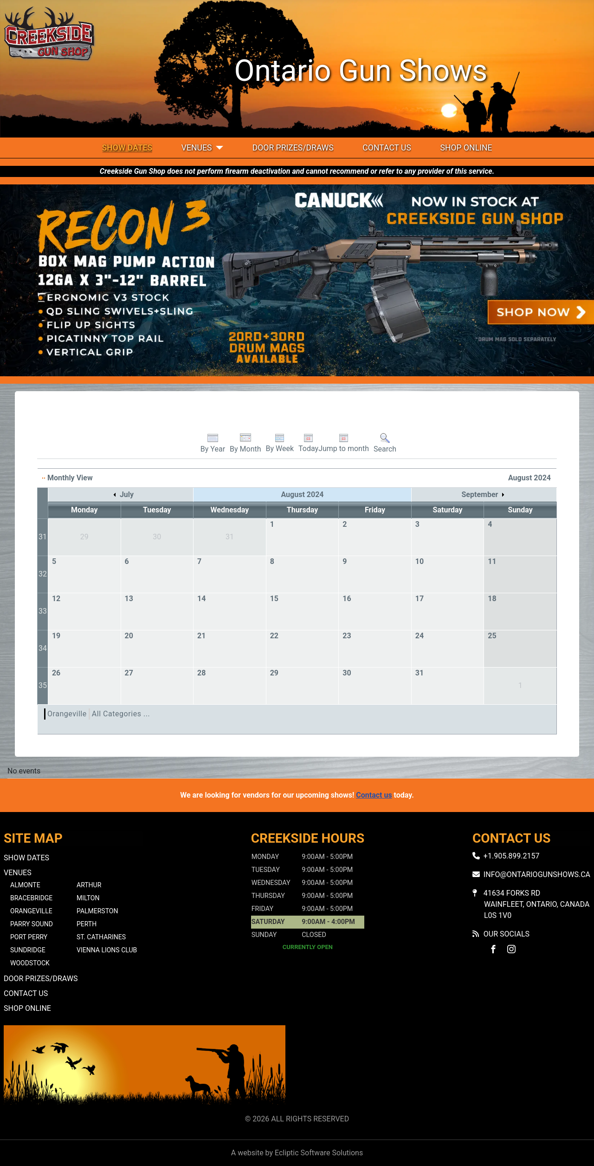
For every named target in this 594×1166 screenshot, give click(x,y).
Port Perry (28, 937)
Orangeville (67, 713)
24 (419, 635)
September (482, 494)
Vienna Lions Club (107, 950)
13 (128, 598)
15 (274, 598)
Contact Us (386, 147)
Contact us (374, 795)
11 (492, 561)
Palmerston (97, 911)
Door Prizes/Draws (293, 147)
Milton (88, 898)
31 (43, 536)
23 (346, 635)
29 (274, 672)
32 (43, 574)
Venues (196, 147)
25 (492, 635)
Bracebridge (31, 898)
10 (419, 561)
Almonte (25, 885)
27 (128, 672)
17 (419, 598)
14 (201, 598)
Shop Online (466, 147)
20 (128, 635)
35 (43, 685)
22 (274, 635)
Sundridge (27, 950)
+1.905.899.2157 (512, 856)
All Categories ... (121, 713)
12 (56, 598)
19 (56, 635)
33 (43, 611)
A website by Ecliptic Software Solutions (297, 1152)
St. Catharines (101, 937)
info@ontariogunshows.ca (537, 874)
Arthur (89, 885)
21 (201, 635)
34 (43, 648)
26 (56, 672)
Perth (87, 924)
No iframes (449, 1067)
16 (346, 598)
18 (492, 598)
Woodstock (30, 963)
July (124, 494)
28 (201, 672)
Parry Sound (31, 924)
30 (346, 672)
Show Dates (127, 147)
